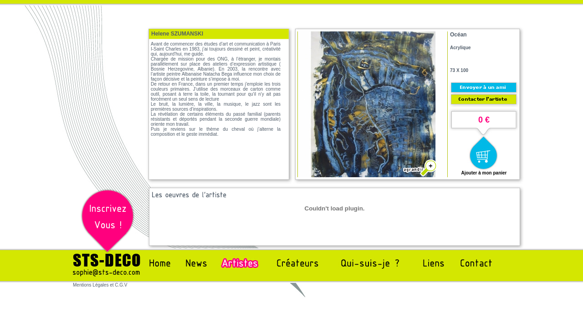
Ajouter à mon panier (483, 172)
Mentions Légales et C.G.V (100, 284)
